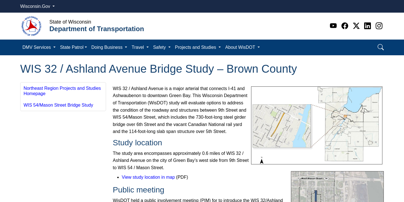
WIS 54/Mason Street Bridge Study (58, 105)
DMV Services (37, 47)
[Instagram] (379, 26)
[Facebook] (345, 26)
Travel (138, 47)
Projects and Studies (196, 47)
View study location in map (148, 177)
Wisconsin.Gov (35, 6)
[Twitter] (357, 26)
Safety (160, 47)
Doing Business (107, 47)
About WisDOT (240, 47)
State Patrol (72, 47)
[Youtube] (334, 26)
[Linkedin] (368, 26)
